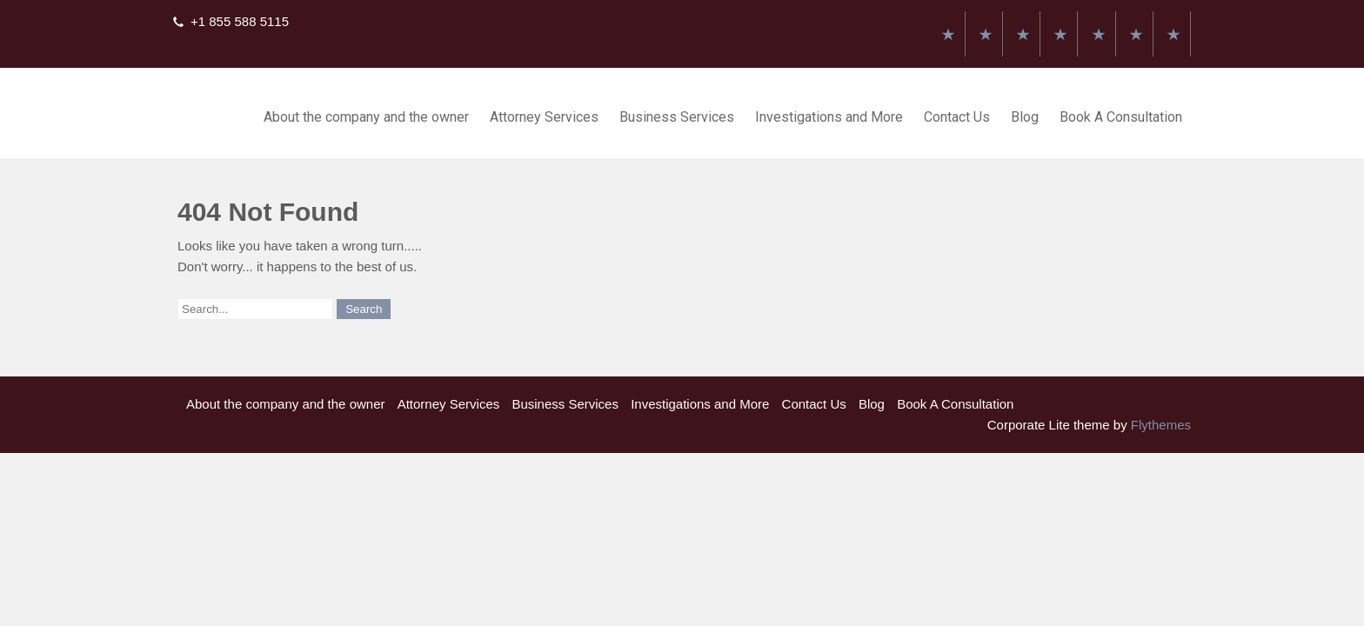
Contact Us (957, 117)
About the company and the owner (366, 117)
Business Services (676, 117)
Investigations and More (829, 117)
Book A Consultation (1121, 117)
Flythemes (1159, 424)
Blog (1025, 117)
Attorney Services (544, 117)
